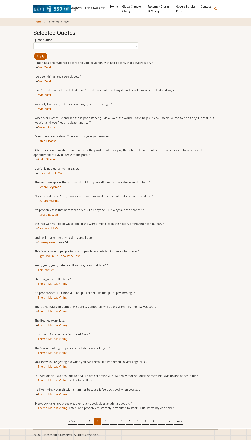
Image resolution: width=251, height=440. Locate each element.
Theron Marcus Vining (52, 284)
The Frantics (46, 270)
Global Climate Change (131, 9)
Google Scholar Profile (185, 9)
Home (114, 6)
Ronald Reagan (48, 214)
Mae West (44, 67)
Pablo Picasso (47, 141)
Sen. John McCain (49, 228)
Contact (206, 6)
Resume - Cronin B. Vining (158, 9)
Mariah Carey (47, 127)
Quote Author (42, 40)
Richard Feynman (49, 187)
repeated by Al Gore (51, 173)
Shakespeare (46, 242)
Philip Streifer (47, 159)
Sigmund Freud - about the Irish (59, 256)
